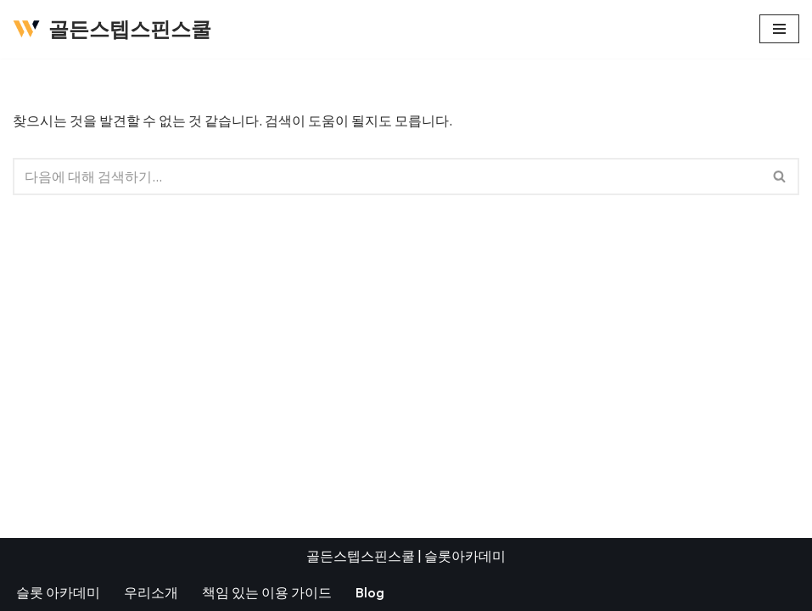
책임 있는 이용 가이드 (267, 592)
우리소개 (151, 592)
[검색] (387, 176)
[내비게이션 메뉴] (779, 28)
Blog (370, 592)
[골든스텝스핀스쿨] (112, 29)
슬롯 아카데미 (58, 592)
